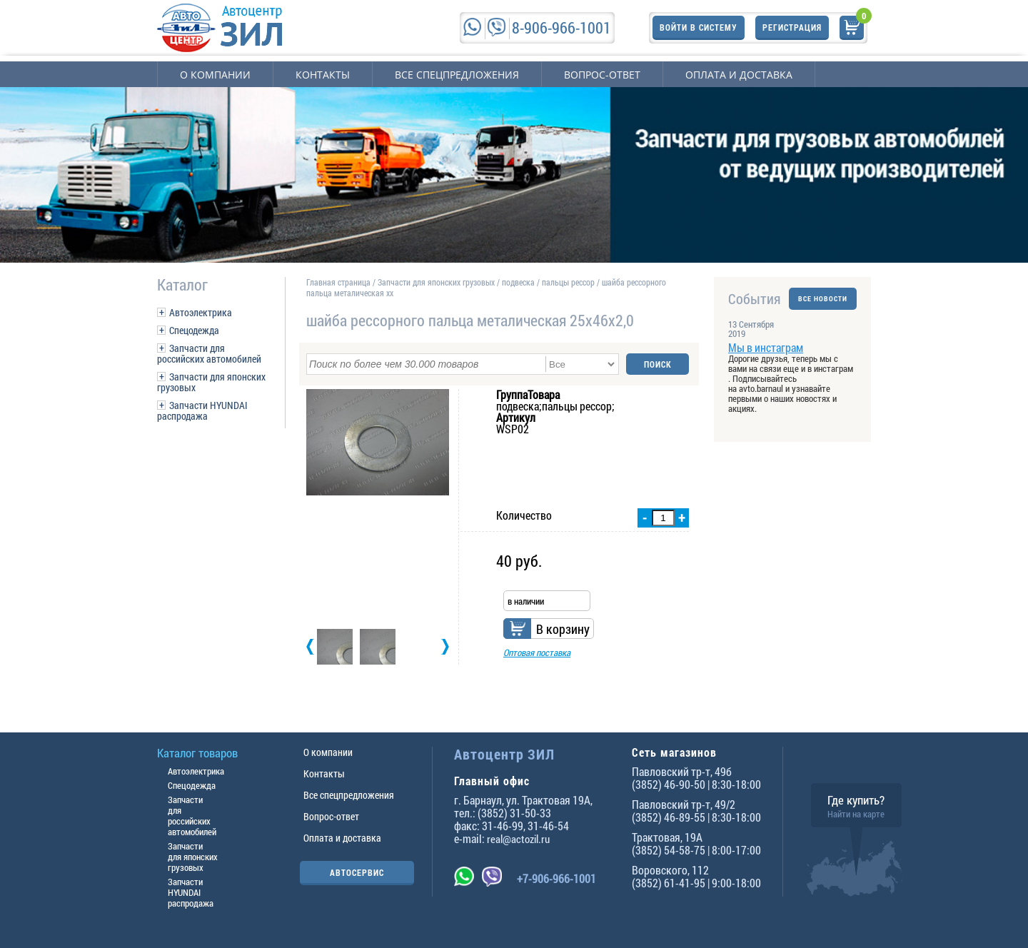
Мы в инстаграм (765, 347)
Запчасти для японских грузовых (211, 382)
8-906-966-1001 (561, 27)
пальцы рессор (568, 282)
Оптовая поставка (536, 652)
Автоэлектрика (200, 312)
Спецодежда (194, 330)
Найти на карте (856, 813)
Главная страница (338, 282)
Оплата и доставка (738, 74)
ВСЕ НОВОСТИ (822, 298)
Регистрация (792, 27)
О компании (215, 74)
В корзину (563, 628)
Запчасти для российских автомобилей (209, 353)
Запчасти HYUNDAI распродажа (202, 410)
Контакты (323, 74)
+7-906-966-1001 (556, 878)
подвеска (518, 282)
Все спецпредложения (457, 74)
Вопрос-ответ (602, 74)
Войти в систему (698, 27)
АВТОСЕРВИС (357, 872)
